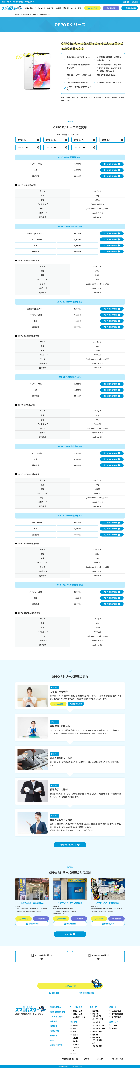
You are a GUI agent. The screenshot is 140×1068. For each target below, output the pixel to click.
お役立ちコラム (56, 1045)
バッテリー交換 (97, 1019)
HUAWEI (76, 1044)
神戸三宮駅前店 (117, 1014)
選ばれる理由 (55, 1007)
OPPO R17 (105, 140)
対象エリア (113, 1021)
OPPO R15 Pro (79, 140)
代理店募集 (126, 2)
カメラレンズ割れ (98, 1025)
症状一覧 (50, 8)
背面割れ (95, 1035)
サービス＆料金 (39, 8)
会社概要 (135, 2)
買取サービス (77, 1014)
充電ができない (97, 1031)
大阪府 (114, 1025)
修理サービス (77, 1011)
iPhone (75, 1025)
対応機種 (58, 8)
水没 (93, 1043)
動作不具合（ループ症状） (97, 1038)
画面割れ (95, 1011)
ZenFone (76, 1047)
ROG (74, 1050)
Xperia (75, 1041)
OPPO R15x (22, 140)
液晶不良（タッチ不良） (97, 1015)
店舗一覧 (66, 8)
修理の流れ (29, 8)
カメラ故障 (96, 1022)
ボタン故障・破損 (98, 1028)
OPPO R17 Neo (23, 147)
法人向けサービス (79, 1017)
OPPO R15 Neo (51, 140)
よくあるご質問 (75, 8)
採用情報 (53, 1026)
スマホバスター (68, 1066)
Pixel (74, 1032)
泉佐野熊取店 (116, 1017)
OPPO (75, 1053)
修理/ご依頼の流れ (57, 1011)
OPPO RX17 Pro (79, 147)
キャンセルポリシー (100, 1059)
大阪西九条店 (116, 1011)
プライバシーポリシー (118, 1059)
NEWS (52, 1040)
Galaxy (75, 1035)
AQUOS (75, 1038)
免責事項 (86, 1059)
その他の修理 (97, 1046)
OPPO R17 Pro (51, 147)
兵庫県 (114, 1028)
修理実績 (53, 1035)
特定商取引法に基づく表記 (70, 1059)
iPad (74, 1028)
